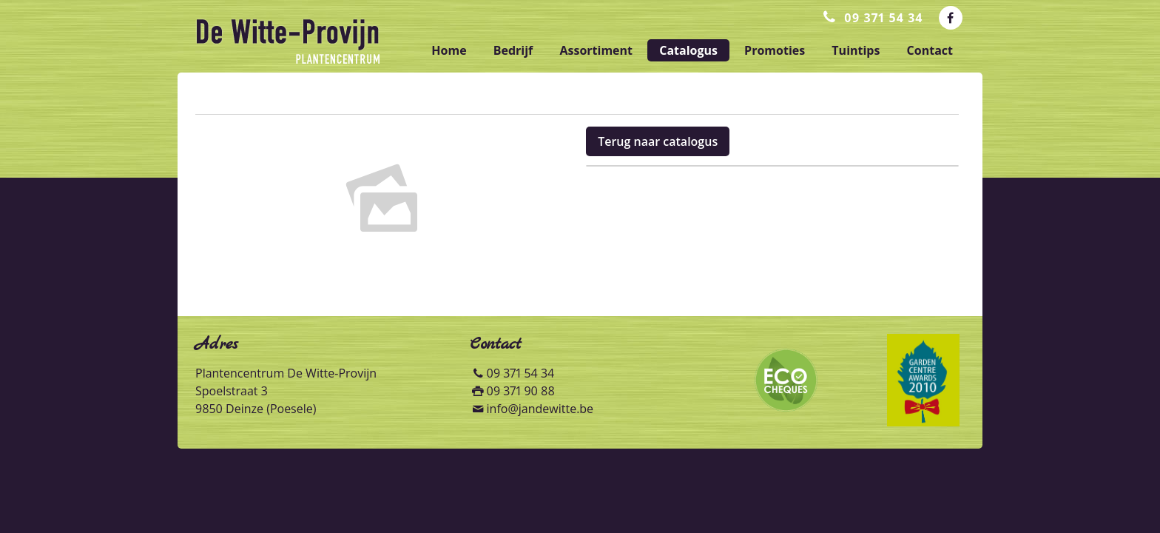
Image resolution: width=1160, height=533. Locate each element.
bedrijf (513, 50)
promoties (774, 50)
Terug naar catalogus (658, 141)
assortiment (596, 50)
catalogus (688, 50)
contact (930, 50)
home (448, 50)
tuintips (856, 50)
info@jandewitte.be (540, 408)
